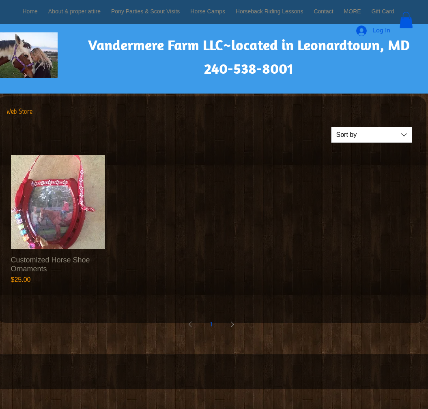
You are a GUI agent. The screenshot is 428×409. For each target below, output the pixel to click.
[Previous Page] (190, 324)
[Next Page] (232, 324)
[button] (406, 20)
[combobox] (371, 135)
